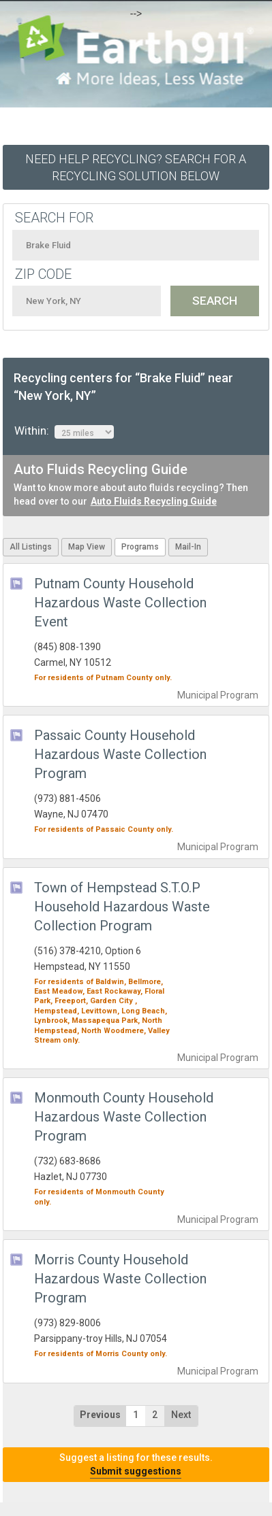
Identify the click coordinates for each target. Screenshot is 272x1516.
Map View (86, 547)
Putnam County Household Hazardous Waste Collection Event (120, 602)
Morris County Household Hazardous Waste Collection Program (120, 1278)
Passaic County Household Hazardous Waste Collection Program (120, 754)
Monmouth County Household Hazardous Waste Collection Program (123, 1117)
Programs (140, 547)
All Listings (31, 547)
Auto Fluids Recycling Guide (154, 501)
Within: (64, 431)
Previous (100, 1414)
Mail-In (188, 547)
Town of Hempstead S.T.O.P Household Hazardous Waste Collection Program (122, 906)
